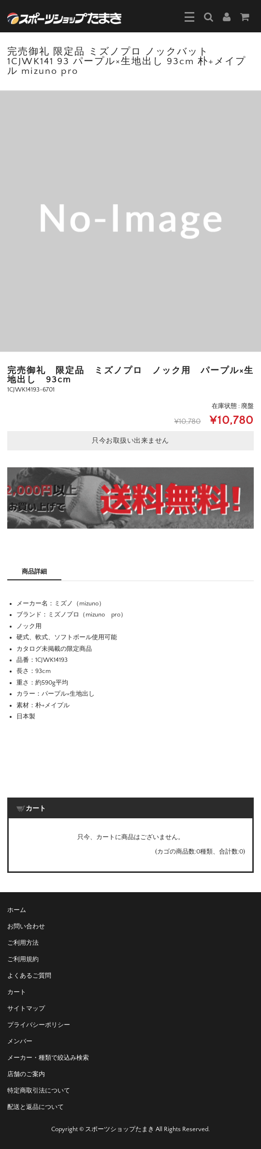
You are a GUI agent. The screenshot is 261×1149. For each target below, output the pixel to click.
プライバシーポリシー (38, 1025)
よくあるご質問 (29, 975)
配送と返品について (35, 1107)
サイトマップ (26, 1008)
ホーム (16, 910)
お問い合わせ (26, 926)
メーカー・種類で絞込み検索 (48, 1057)
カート (16, 992)
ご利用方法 (23, 942)
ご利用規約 (23, 959)
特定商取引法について (38, 1090)
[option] (130, 221)
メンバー (19, 1041)
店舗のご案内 (26, 1074)
